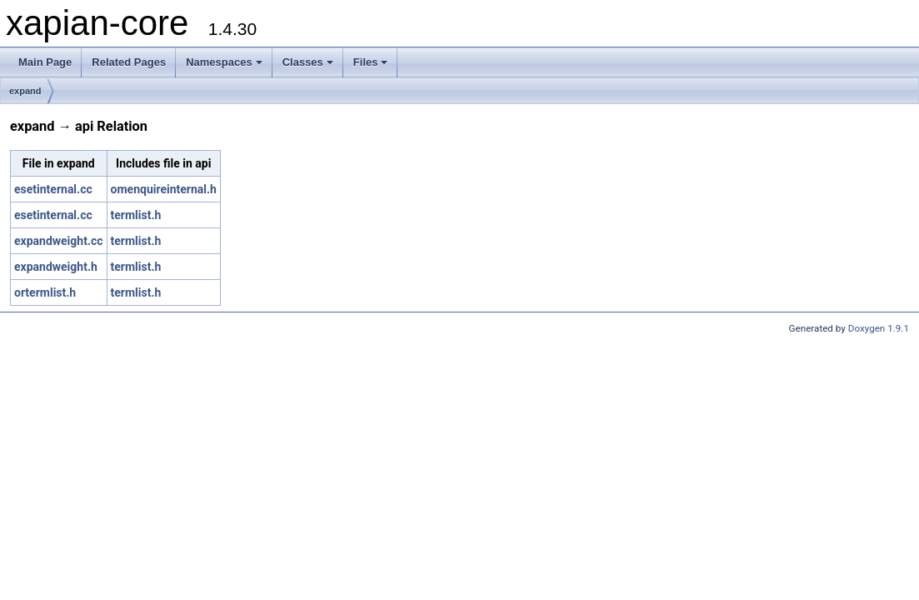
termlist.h (136, 215)
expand (25, 91)
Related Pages (129, 62)
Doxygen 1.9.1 (878, 328)
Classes (307, 62)
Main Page (45, 62)
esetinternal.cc (53, 189)
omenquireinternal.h (164, 189)
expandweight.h (55, 266)
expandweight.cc (58, 241)
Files (370, 62)
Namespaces (224, 62)
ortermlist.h (45, 292)
